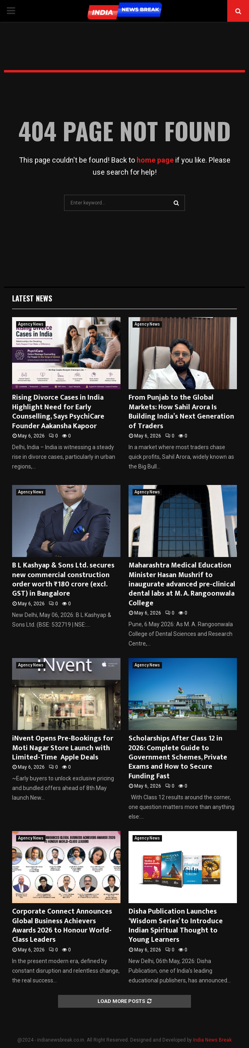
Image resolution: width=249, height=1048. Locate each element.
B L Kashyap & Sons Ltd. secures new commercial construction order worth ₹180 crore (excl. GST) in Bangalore (63, 579)
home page (155, 160)
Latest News (32, 298)
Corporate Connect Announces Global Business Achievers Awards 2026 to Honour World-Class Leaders (62, 926)
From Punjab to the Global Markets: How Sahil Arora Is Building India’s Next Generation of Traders (181, 412)
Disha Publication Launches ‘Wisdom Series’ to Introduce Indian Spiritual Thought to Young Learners (176, 926)
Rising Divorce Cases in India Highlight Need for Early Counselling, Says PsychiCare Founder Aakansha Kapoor (58, 412)
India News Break (212, 1040)
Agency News (31, 324)
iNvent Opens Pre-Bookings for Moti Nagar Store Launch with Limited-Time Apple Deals (62, 747)
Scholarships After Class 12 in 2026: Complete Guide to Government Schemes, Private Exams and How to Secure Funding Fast (178, 757)
